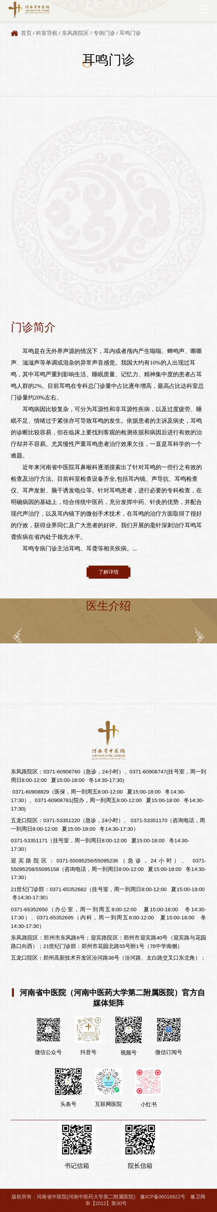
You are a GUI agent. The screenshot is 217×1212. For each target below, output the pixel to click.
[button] (17, 637)
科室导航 (47, 33)
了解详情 (108, 572)
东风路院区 (75, 33)
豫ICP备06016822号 (162, 1197)
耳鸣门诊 (130, 33)
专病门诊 (104, 33)
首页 (26, 33)
